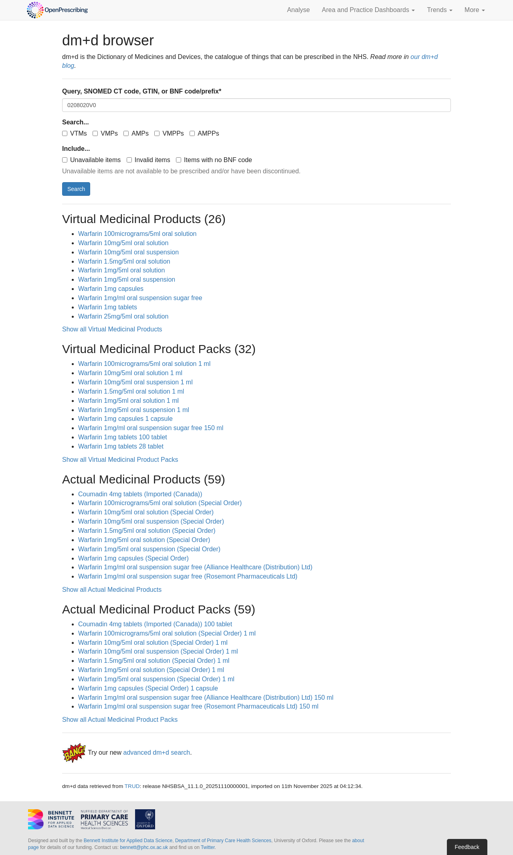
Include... (76, 148)
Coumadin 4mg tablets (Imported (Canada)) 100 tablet (155, 624)
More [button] (475, 9)
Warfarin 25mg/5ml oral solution (123, 316)
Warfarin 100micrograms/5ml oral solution (137, 233)
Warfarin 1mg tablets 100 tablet (122, 437)
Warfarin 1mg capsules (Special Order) (133, 558)
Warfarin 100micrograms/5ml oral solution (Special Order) (160, 503)
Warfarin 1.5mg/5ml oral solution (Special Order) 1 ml (153, 660)
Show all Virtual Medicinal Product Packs (120, 459)
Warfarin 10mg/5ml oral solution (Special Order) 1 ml (153, 642)
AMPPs (204, 133)
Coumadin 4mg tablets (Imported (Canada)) (140, 494)
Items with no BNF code (214, 159)
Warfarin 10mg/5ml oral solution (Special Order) (146, 512)
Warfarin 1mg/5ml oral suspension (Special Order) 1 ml (156, 679)
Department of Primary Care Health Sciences (223, 840)
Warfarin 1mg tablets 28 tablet (121, 446)
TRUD (132, 786)
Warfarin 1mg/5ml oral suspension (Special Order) (149, 549)
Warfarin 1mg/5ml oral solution (121, 270)
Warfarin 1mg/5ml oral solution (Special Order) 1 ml (151, 669)
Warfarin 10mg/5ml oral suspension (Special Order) (151, 521)
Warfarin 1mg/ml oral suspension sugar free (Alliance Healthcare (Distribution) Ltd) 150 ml (205, 697)
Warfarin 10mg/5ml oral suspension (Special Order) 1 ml (158, 651)
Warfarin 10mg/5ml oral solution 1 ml (130, 373)
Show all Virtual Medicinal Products (112, 329)
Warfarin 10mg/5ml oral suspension (128, 252)
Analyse (298, 9)
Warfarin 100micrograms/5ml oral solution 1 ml (144, 363)
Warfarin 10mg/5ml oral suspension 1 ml (135, 382)
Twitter (208, 847)
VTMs (74, 133)
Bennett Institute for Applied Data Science (128, 840)
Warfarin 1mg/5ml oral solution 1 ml (128, 400)
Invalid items (148, 159)
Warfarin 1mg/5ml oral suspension (126, 279)
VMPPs (169, 133)
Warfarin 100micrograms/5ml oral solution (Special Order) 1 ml (167, 633)
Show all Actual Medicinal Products (112, 589)
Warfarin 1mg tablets (107, 307)
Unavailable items (91, 159)
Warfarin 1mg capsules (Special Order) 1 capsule (148, 688)
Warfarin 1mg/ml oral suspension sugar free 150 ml (150, 427)
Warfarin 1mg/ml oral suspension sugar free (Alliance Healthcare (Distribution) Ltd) (195, 567)
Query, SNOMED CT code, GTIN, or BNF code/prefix (141, 91)
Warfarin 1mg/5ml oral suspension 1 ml (133, 409)
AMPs (136, 133)
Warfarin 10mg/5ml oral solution (123, 243)
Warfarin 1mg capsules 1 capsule (125, 418)
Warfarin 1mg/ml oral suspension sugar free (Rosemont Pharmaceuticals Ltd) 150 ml (198, 706)
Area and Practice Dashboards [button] (368, 9)
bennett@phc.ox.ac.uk (144, 847)
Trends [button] (439, 9)
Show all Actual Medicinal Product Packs (120, 719)
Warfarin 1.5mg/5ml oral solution (124, 261)
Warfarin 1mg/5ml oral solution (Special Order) (144, 539)
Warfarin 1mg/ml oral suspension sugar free (140, 297)
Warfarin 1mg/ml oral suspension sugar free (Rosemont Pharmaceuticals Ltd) (187, 576)
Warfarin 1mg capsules (110, 288)
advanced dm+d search (156, 752)
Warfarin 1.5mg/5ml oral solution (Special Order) (147, 530)
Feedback (467, 847)
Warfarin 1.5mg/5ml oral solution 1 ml (131, 391)
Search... (75, 122)
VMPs (105, 133)
